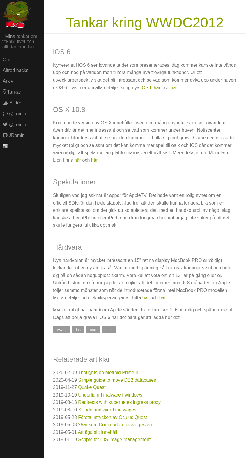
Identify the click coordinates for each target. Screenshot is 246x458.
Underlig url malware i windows (110, 394)
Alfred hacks (16, 70)
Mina (10, 36)
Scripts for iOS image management (114, 439)
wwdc (61, 329)
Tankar (12, 91)
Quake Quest (91, 387)
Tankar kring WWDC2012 (145, 22)
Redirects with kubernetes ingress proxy (119, 402)
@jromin (14, 113)
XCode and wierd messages (107, 409)
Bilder (12, 102)
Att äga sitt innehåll (97, 432)
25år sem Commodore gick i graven (115, 424)
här (174, 87)
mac (108, 329)
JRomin (14, 135)
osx (93, 329)
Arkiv (8, 81)
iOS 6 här (150, 87)
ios (78, 329)
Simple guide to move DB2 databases (117, 380)
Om (6, 59)
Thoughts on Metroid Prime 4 (108, 372)
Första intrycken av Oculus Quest (112, 417)
